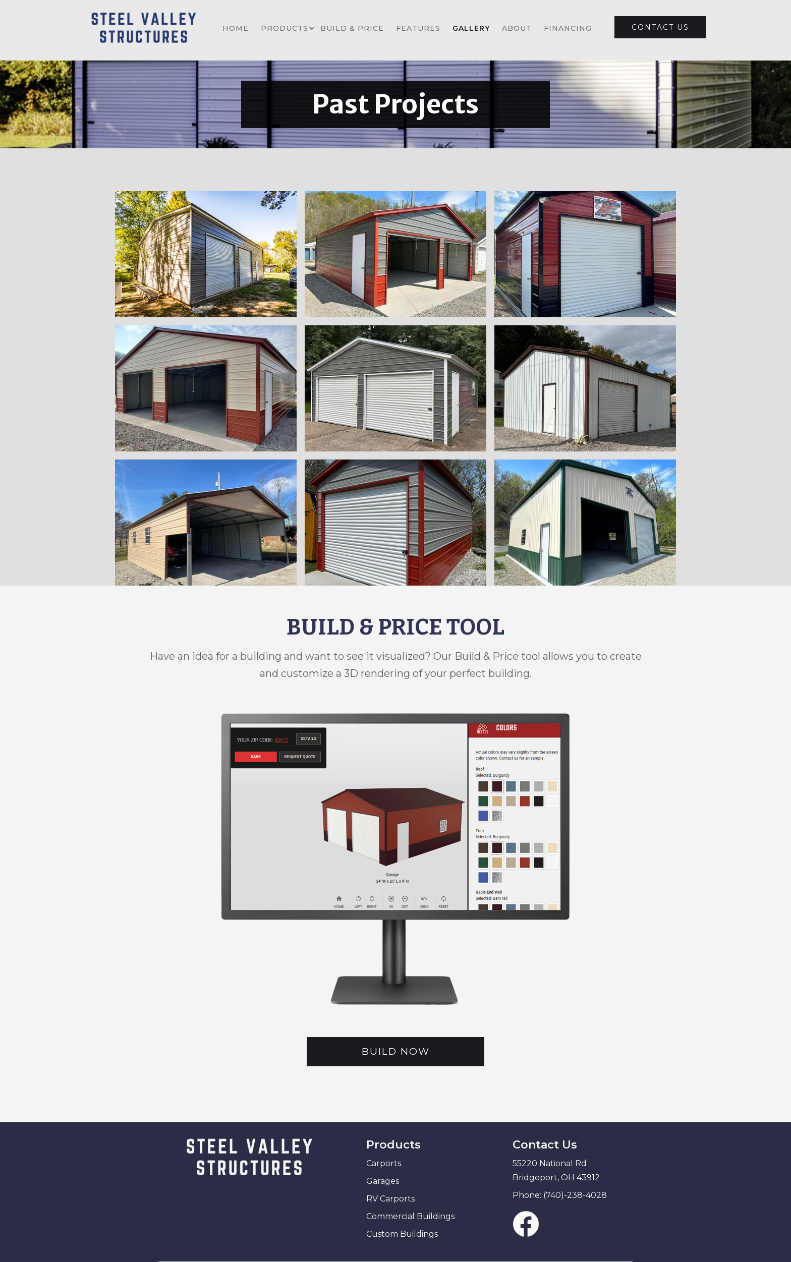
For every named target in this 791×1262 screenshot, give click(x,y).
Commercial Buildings (410, 1216)
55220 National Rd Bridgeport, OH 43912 (556, 1170)
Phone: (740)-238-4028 (560, 1195)
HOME (235, 28)
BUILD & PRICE (352, 28)
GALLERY (471, 28)
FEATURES (418, 28)
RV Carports (390, 1198)
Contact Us (545, 1145)
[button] (284, 28)
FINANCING (568, 28)
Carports (383, 1163)
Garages (382, 1181)
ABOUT (517, 28)
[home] (148, 28)
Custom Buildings (402, 1234)
